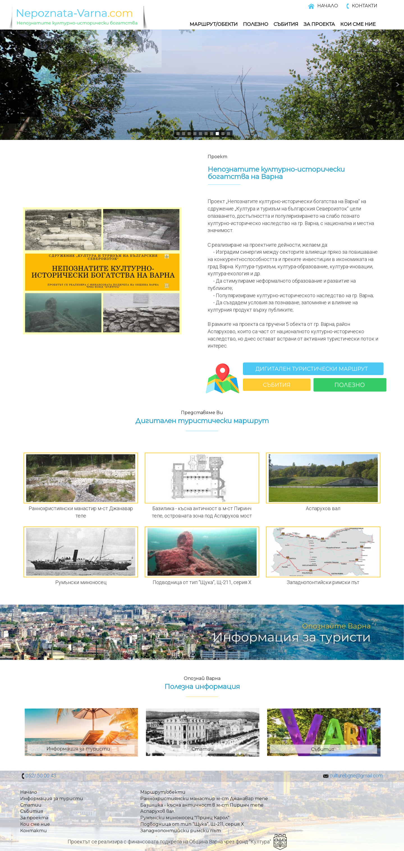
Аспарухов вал (157, 811)
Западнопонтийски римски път (180, 830)
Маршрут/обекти (214, 24)
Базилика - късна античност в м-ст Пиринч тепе (201, 805)
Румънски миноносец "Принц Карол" (184, 817)
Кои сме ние (35, 824)
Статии (31, 805)
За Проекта (319, 24)
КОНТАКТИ (364, 5)
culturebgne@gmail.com (356, 776)
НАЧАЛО (327, 5)
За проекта (34, 817)
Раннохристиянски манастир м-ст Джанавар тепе (204, 798)
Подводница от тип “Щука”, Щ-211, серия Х (192, 824)
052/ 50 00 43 (41, 776)
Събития (286, 24)
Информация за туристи (51, 798)
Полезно (255, 24)
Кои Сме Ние (358, 24)
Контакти (33, 830)
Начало (28, 792)
